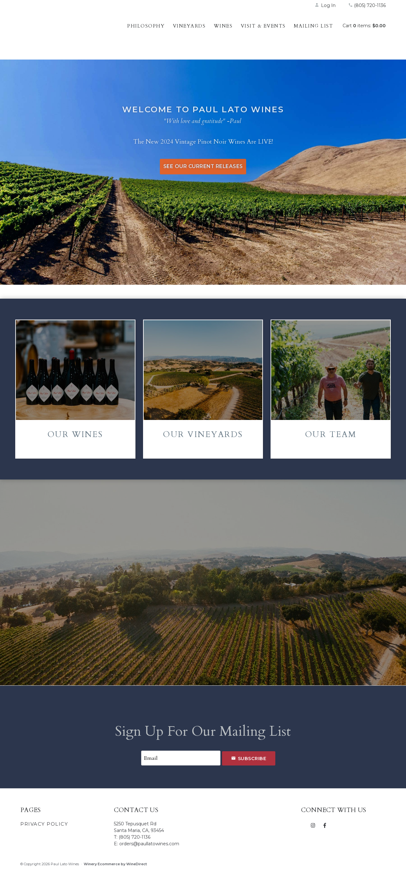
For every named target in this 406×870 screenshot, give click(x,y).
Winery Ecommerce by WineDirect (115, 864)
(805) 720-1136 (367, 5)
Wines (223, 26)
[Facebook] (324, 825)
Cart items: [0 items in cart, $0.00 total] (364, 26)
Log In (325, 5)
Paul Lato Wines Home (61, 33)
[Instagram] (313, 825)
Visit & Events (263, 26)
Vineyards (189, 26)
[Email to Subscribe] (180, 758)
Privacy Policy (44, 824)
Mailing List (313, 26)
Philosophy (146, 26)
